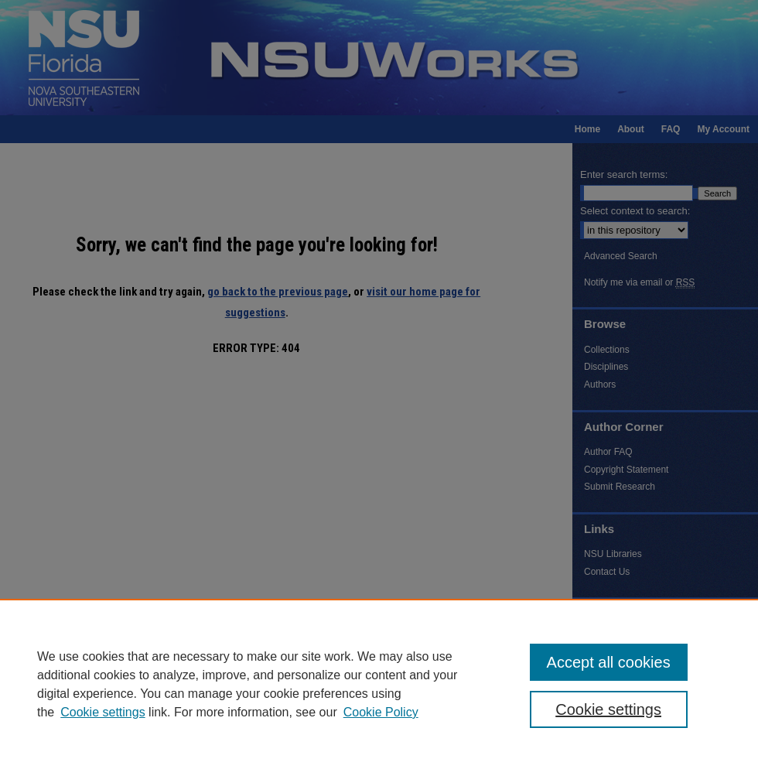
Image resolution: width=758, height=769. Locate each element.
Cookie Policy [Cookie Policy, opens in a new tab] (380, 712)
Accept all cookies (609, 662)
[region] (379, 684)
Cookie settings (102, 712)
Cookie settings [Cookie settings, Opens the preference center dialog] (608, 709)
